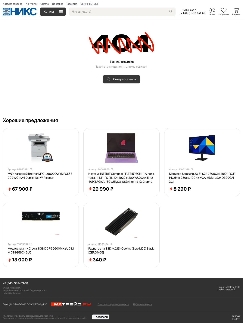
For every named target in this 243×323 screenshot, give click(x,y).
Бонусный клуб (89, 3)
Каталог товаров (12, 3)
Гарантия (72, 3)
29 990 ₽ (100, 189)
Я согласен (100, 317)
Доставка (57, 3)
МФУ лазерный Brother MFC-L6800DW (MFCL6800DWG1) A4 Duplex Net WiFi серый (40, 175)
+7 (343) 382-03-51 (15, 283)
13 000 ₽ (20, 259)
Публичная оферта (142, 304)
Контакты (31, 3)
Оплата (44, 3)
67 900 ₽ (20, 189)
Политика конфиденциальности (113, 304)
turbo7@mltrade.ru (12, 293)
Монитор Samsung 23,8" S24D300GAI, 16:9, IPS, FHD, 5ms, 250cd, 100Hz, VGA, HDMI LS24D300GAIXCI (202, 177)
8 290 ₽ (180, 189)
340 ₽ (97, 259)
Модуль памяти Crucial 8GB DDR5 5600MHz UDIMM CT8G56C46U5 (41, 250)
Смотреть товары (121, 79)
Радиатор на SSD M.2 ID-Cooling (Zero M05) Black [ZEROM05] (121, 250)
